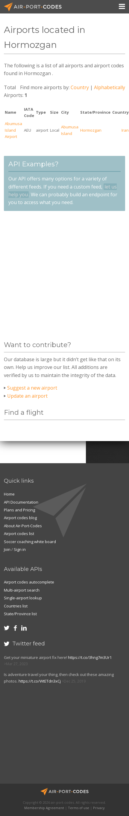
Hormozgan (90, 130)
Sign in (20, 549)
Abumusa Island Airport (13, 130)
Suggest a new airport (32, 388)
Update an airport (27, 396)
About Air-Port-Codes (23, 525)
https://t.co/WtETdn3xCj (40, 681)
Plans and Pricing (19, 510)
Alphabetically (109, 87)
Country (80, 87)
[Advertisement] (57, 276)
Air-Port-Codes (35, 6)
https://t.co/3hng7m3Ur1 (90, 657)
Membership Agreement (44, 808)
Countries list (16, 606)
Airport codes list (19, 533)
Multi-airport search (22, 590)
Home (9, 494)
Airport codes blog (20, 517)
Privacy (99, 808)
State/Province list (20, 613)
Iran (125, 130)
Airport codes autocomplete (29, 582)
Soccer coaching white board (30, 541)
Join (7, 549)
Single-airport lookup (23, 598)
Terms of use (78, 808)
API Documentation (21, 502)
